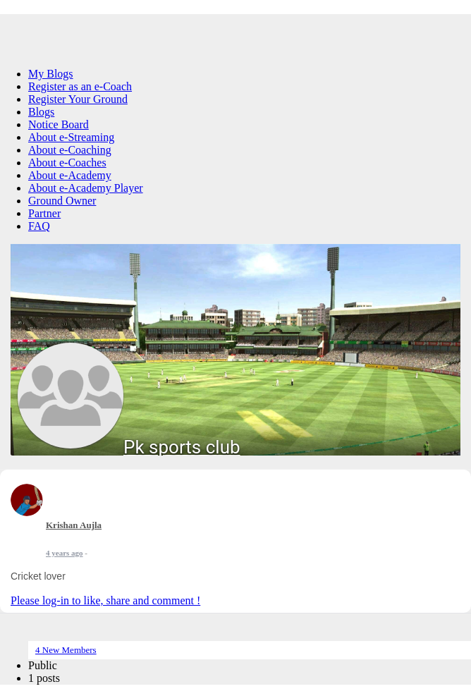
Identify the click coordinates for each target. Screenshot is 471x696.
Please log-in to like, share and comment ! (105, 600)
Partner (44, 213)
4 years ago (64, 553)
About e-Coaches (67, 163)
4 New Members (66, 650)
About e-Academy (69, 175)
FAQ (39, 226)
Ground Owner (62, 201)
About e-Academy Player (85, 188)
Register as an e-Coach (80, 86)
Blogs (41, 112)
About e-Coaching (69, 150)
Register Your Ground (78, 99)
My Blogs (50, 74)
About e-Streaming (71, 137)
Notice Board (58, 124)
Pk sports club (181, 447)
